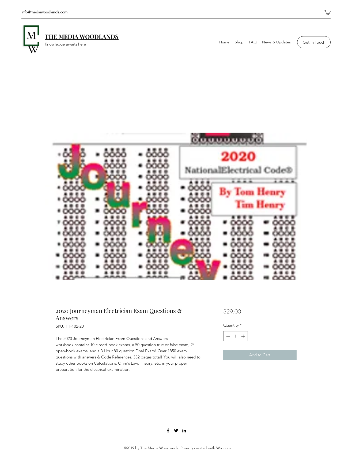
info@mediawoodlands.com (44, 12)
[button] (327, 12)
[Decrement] (227, 336)
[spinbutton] (235, 336)
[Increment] (243, 336)
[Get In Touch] (314, 42)
